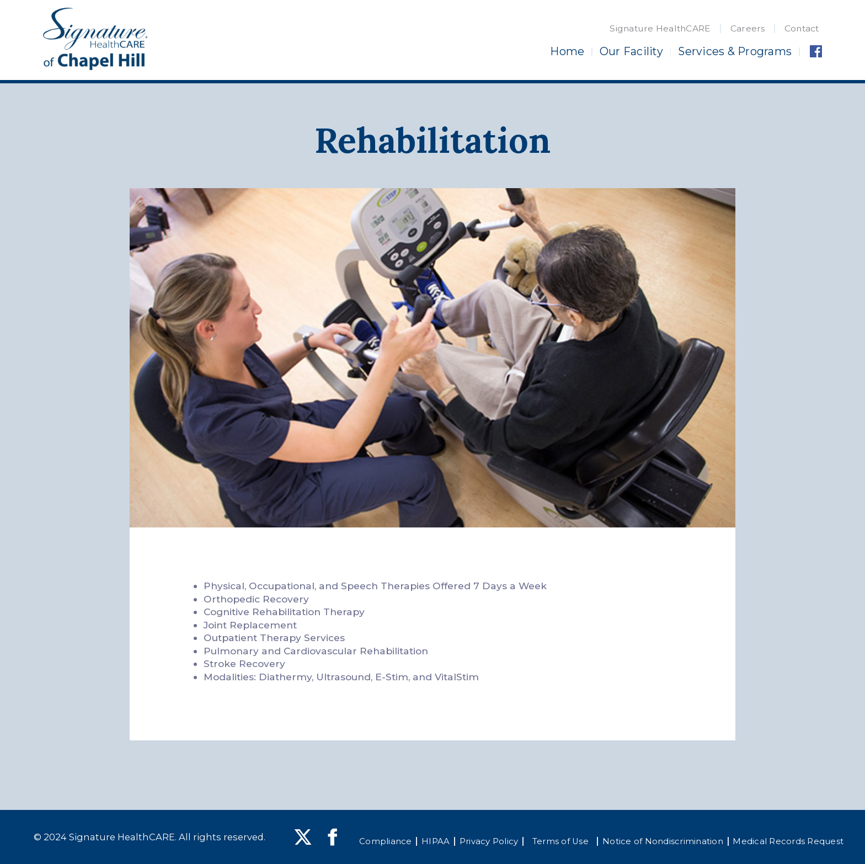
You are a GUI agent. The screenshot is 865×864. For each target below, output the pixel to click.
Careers (747, 28)
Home (567, 51)
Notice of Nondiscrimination (662, 841)
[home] (95, 39)
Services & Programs (735, 51)
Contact (801, 28)
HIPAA (435, 841)
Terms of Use (560, 841)
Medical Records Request (788, 841)
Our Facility (631, 51)
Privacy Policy (489, 841)
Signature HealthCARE (660, 28)
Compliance (385, 841)
